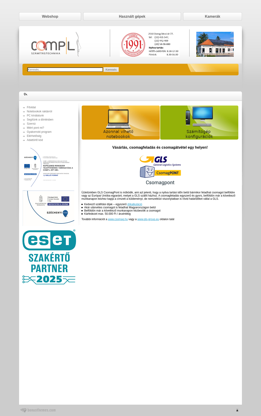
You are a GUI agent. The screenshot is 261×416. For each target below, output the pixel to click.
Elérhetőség (34, 136)
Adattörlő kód (35, 140)
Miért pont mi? (35, 127)
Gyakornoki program (39, 131)
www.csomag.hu (118, 219)
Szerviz (31, 123)
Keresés (111, 69)
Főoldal (31, 107)
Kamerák (212, 16)
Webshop (50, 16)
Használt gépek (132, 16)
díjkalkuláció (134, 204)
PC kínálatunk (35, 115)
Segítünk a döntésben (40, 119)
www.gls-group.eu (148, 219)
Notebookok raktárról (39, 111)
